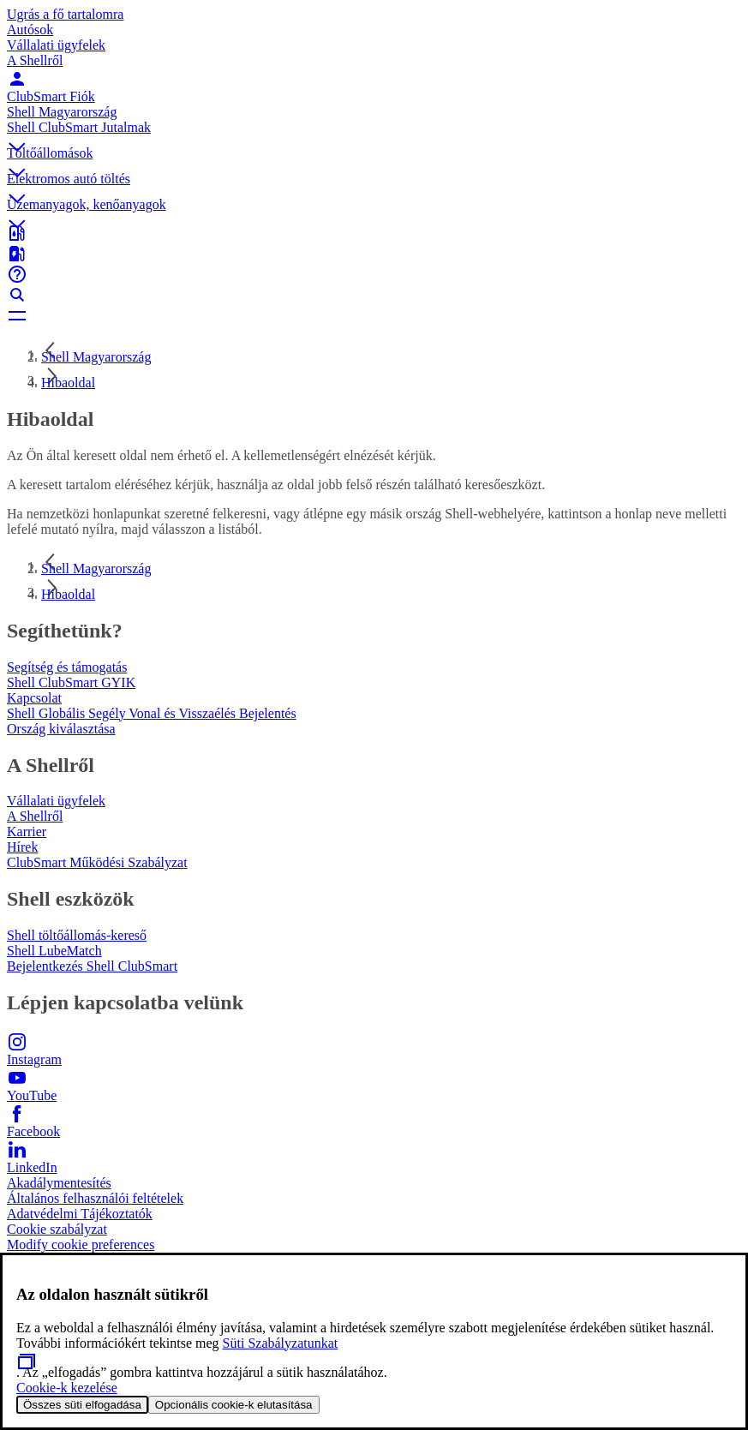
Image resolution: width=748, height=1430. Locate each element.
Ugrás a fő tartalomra (65, 14)
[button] (374, 133)
